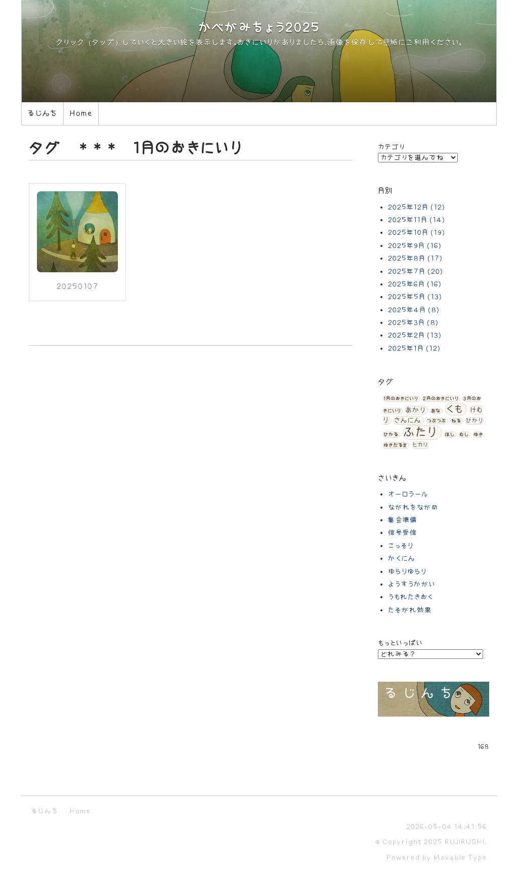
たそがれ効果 (409, 610)
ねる (456, 421)
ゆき (478, 434)
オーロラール (408, 494)
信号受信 (402, 532)
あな (436, 410)
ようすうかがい (412, 584)
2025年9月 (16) (415, 246)
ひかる (390, 434)
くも (454, 409)
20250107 (78, 286)
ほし (449, 434)
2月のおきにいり (440, 398)
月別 (385, 191)
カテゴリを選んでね (418, 157)
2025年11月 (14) (416, 220)
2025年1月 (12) (414, 348)
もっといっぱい (400, 643)
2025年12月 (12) (416, 207)
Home (81, 113)
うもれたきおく (411, 597)
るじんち (42, 113)
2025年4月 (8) (414, 310)
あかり (415, 410)
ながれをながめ (413, 507)
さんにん (407, 420)
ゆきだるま (395, 445)
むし (463, 434)
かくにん (401, 558)
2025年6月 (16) (415, 284)
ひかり (474, 421)
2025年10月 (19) (416, 232)
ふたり (420, 432)
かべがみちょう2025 (259, 28)
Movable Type (460, 857)
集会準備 (402, 520)
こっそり (400, 546)
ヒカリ (420, 445)
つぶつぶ (436, 421)
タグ (386, 382)
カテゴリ (391, 147)
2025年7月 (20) (415, 271)
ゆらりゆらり (407, 571)
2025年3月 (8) (413, 322)
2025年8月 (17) (415, 258)
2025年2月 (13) (415, 335)
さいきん (392, 478)
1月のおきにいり (400, 398)
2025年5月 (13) (415, 297)
